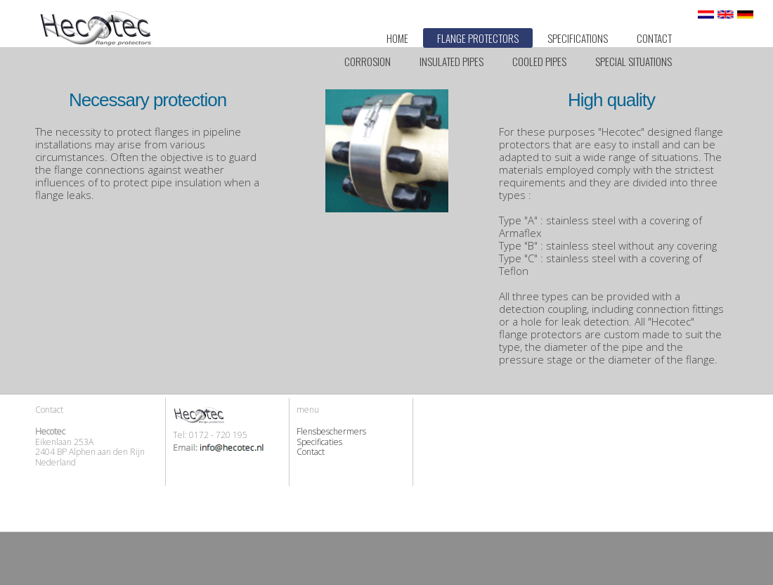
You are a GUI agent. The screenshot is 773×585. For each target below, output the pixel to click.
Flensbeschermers (331, 431)
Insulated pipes (451, 61)
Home (397, 38)
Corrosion (367, 61)
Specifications (577, 38)
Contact (654, 38)
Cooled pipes (539, 61)
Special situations (633, 61)
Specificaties (319, 442)
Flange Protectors (478, 38)
